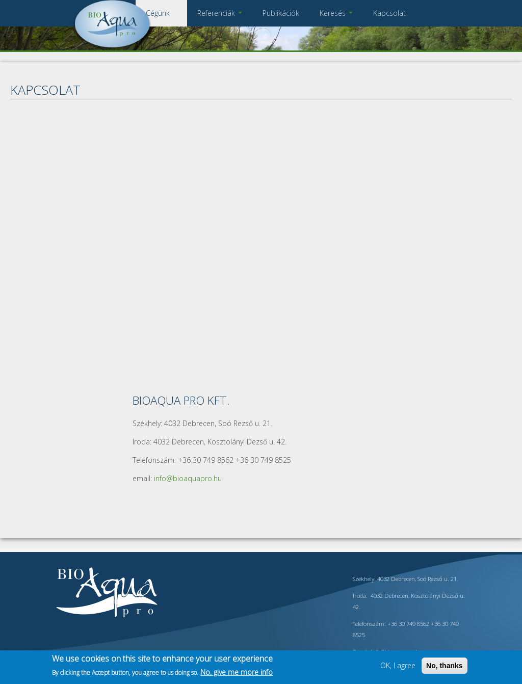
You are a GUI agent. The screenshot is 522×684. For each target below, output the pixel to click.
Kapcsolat (389, 13)
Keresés (336, 13)
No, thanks (444, 666)
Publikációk (281, 13)
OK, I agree (397, 665)
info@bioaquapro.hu (188, 478)
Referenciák (219, 13)
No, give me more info (236, 672)
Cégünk (161, 13)
